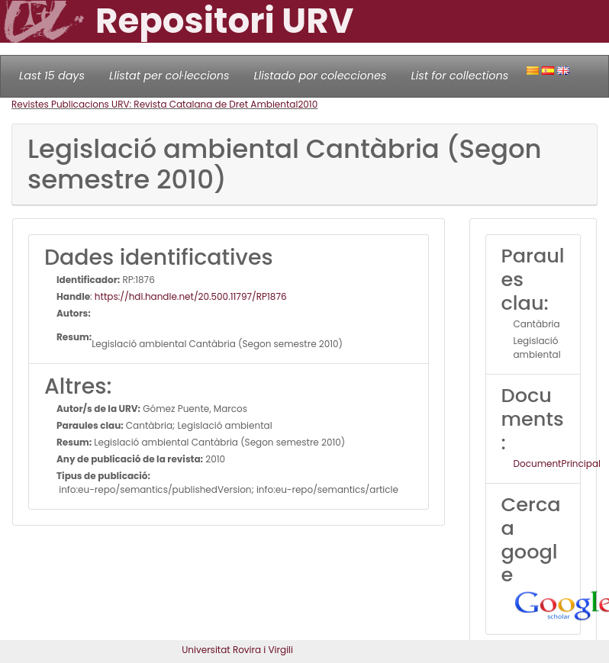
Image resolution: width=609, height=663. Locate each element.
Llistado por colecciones (320, 75)
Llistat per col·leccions (169, 75)
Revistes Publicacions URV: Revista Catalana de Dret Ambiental (154, 104)
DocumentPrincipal (557, 463)
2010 (307, 104)
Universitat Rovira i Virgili (237, 649)
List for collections (459, 75)
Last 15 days (52, 75)
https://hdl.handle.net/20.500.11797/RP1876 (191, 296)
